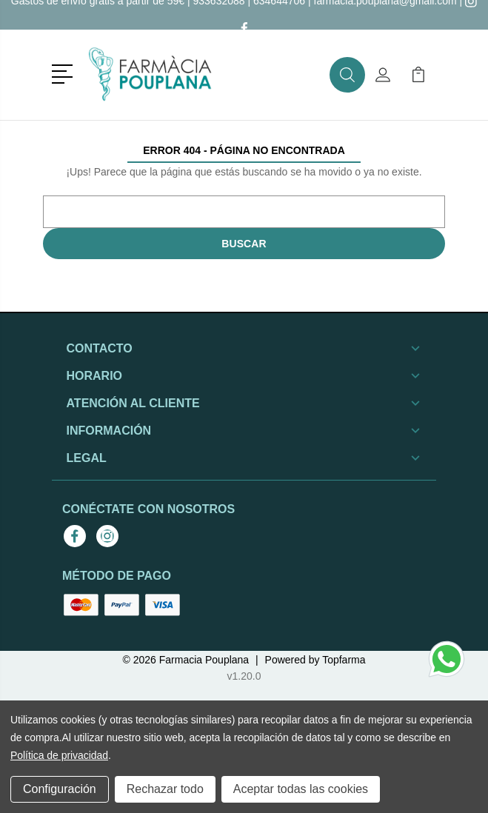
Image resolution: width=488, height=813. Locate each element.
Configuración (59, 789)
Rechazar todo (165, 789)
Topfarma (343, 660)
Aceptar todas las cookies (300, 789)
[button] (65, 72)
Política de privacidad (59, 755)
